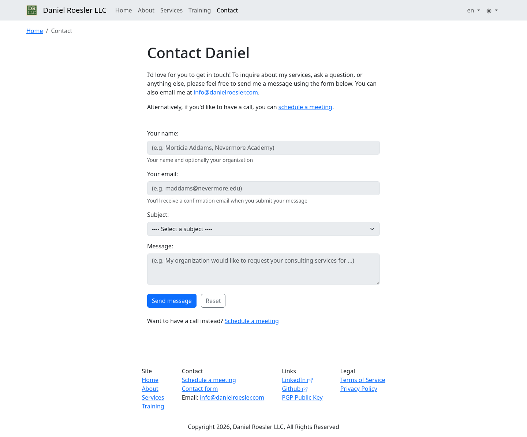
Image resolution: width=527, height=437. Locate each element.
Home (123, 10)
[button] (473, 10)
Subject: (158, 215)
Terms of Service (362, 380)
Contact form (200, 389)
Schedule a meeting (252, 321)
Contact (227, 10)
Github (294, 389)
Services (171, 10)
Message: (160, 246)
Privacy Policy (358, 389)
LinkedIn (297, 380)
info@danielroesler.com (226, 92)
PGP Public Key (302, 397)
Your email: (162, 174)
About (146, 10)
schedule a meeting (305, 107)
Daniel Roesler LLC (66, 10)
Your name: (163, 133)
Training (199, 10)
